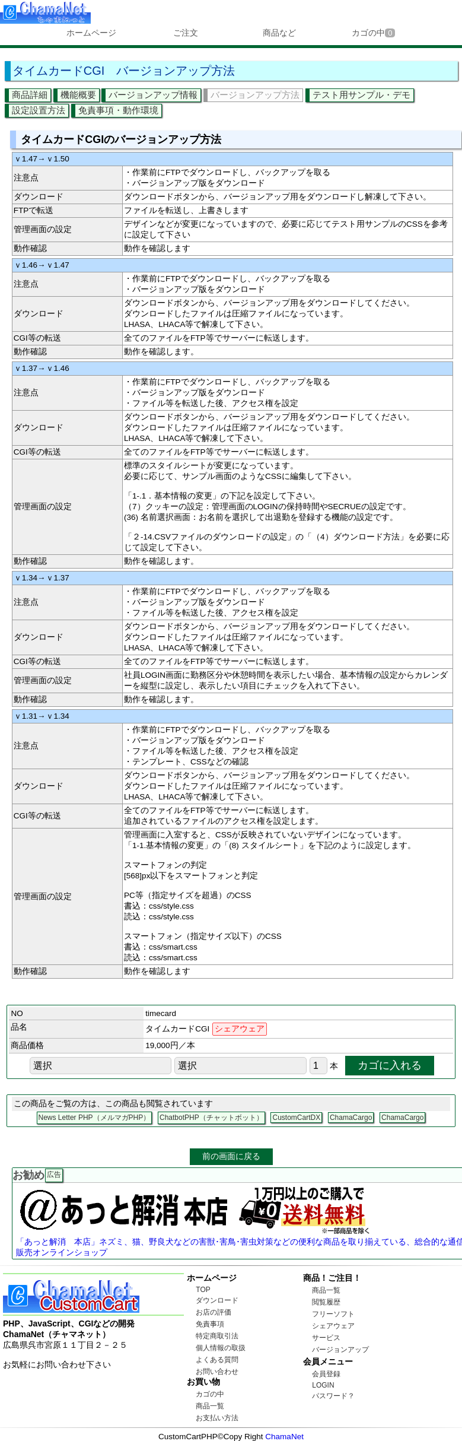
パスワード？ (333, 1396)
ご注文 (185, 32)
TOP (203, 1290)
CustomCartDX (296, 1117)
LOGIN (323, 1385)
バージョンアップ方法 (255, 95)
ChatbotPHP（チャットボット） (211, 1117)
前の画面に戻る (231, 1156)
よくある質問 (217, 1360)
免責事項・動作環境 (118, 110)
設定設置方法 (38, 110)
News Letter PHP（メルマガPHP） (95, 1117)
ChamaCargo (351, 1117)
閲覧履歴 (326, 1302)
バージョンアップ (340, 1349)
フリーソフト (333, 1314)
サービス (326, 1338)
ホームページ (91, 32)
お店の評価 (213, 1312)
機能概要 (78, 95)
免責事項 (210, 1324)
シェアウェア (333, 1326)
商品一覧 (210, 1406)
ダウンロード (217, 1300)
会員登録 (326, 1374)
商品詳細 (29, 95)
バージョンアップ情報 (153, 95)
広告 (54, 1174)
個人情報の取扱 (221, 1348)
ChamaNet (284, 1436)
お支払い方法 (217, 1418)
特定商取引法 (217, 1336)
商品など (279, 32)
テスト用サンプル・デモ (361, 95)
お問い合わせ (217, 1371)
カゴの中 (373, 32)
